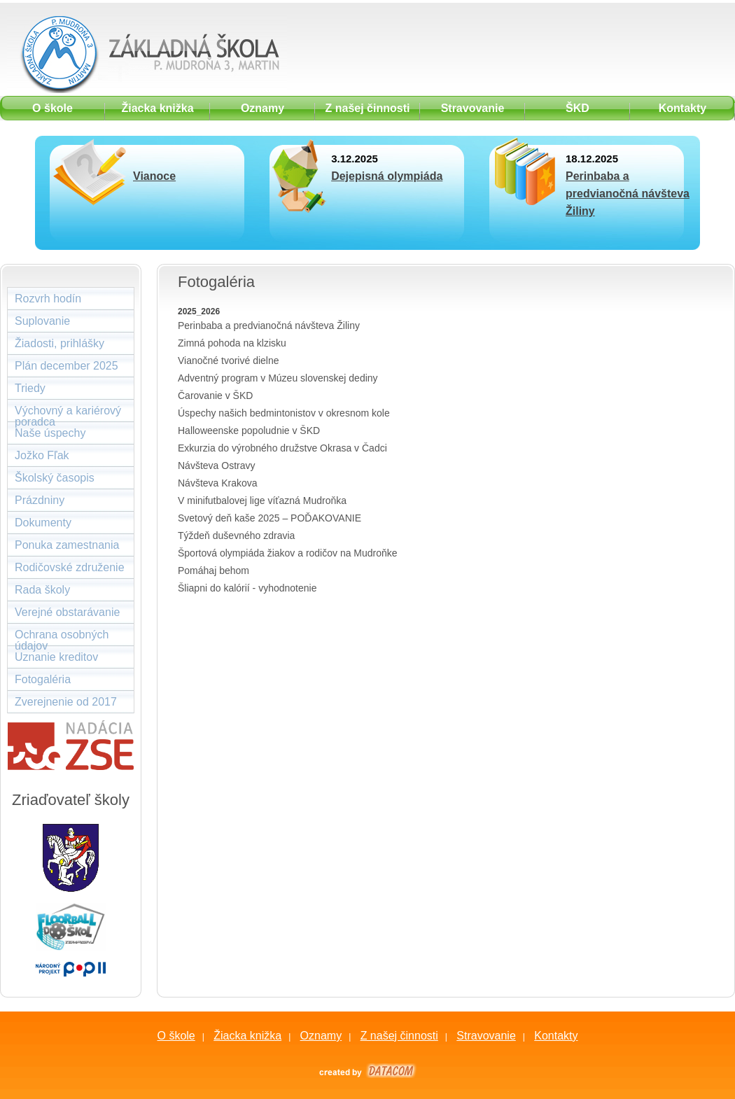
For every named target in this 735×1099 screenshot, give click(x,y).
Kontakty (556, 1036)
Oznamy (321, 1036)
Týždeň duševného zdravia (236, 535)
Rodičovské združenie (70, 567)
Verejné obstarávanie (67, 612)
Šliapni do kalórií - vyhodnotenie (247, 588)
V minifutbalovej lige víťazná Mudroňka (262, 500)
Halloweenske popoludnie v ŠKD (249, 430)
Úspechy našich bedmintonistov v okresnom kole (284, 413)
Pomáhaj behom (213, 570)
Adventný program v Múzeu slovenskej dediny (278, 378)
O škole (176, 1036)
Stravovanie (486, 1036)
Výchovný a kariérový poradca (68, 413)
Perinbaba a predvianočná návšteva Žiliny (628, 193)
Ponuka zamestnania (67, 545)
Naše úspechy (50, 433)
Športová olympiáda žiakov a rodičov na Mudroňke (288, 553)
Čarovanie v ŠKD (215, 395)
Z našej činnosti (399, 1036)
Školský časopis (54, 478)
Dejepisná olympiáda (386, 176)
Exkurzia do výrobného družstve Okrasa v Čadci (282, 448)
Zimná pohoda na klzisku (232, 343)
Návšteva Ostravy (216, 465)
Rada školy (42, 590)
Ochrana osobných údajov (61, 637)
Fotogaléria (43, 679)
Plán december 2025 (66, 366)
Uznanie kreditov (56, 657)
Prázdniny (39, 500)
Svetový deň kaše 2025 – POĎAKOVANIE (269, 518)
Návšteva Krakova (218, 483)
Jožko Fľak (42, 455)
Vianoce (154, 176)
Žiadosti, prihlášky (59, 343)
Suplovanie (42, 321)
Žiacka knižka (247, 1036)
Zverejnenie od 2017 (66, 702)
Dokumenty (43, 522)
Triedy (30, 388)
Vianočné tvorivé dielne (228, 360)
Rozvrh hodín (48, 298)
